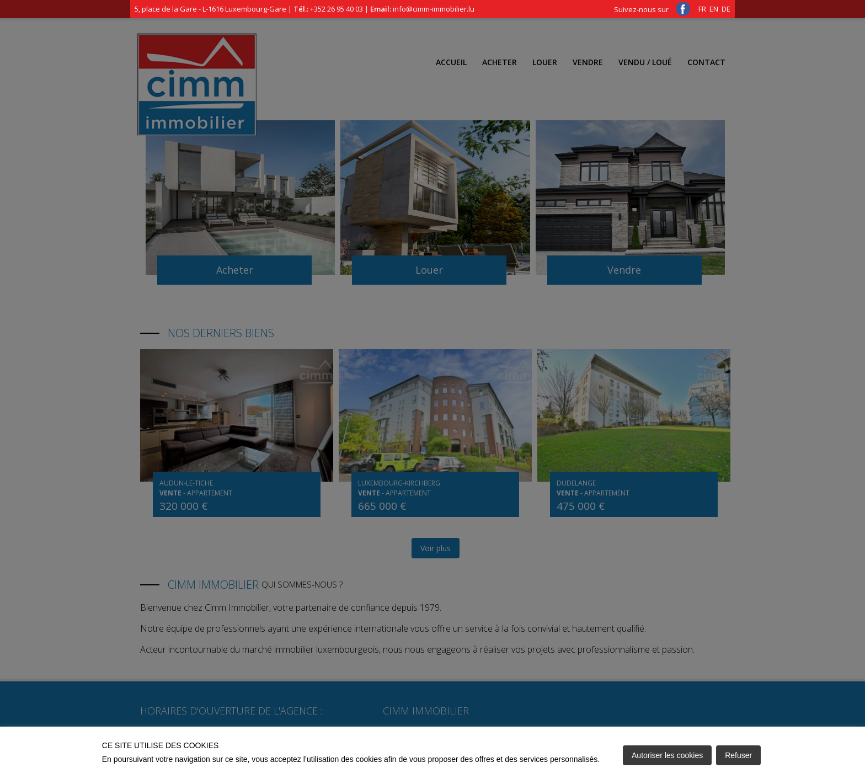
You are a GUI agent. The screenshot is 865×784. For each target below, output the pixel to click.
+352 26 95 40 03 (336, 9)
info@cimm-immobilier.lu (433, 9)
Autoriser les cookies (667, 755)
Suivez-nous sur (652, 9)
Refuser (738, 755)
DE (726, 9)
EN (713, 9)
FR (702, 9)
